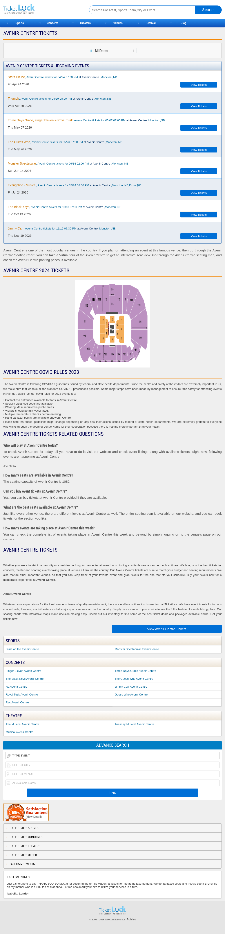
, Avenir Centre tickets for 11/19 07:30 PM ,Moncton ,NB (62, 228)
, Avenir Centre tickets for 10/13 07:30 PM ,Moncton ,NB (65, 207)
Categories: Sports (23, 828)
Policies (131, 919)
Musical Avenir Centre (19, 732)
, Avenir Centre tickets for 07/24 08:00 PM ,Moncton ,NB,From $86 (75, 185)
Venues (118, 23)
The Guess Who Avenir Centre (134, 678)
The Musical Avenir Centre (22, 724)
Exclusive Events (22, 864)
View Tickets (199, 84)
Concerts (52, 23)
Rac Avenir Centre (17, 702)
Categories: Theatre (24, 846)
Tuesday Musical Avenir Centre (134, 724)
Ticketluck (41, 9)
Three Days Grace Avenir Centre (135, 670)
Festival (151, 23)
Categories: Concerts (25, 837)
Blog (184, 23)
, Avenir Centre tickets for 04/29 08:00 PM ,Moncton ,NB (59, 98)
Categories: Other (23, 855)
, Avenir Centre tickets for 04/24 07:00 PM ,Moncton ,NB (62, 77)
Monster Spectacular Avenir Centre (137, 649)
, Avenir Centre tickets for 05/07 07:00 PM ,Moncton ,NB (86, 120)
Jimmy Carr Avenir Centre (131, 686)
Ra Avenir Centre (16, 686)
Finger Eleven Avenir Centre (23, 670)
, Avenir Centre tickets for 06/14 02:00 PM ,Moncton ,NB (68, 163)
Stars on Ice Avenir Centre (22, 649)
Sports (20, 23)
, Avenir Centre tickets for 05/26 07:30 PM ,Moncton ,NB (65, 142)
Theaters (85, 23)
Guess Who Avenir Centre (131, 694)
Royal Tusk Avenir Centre (22, 694)
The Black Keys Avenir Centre (25, 678)
